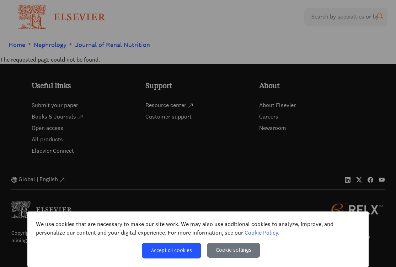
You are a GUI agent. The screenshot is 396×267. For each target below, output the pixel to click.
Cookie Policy (261, 232)
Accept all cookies (171, 250)
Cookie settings (233, 250)
